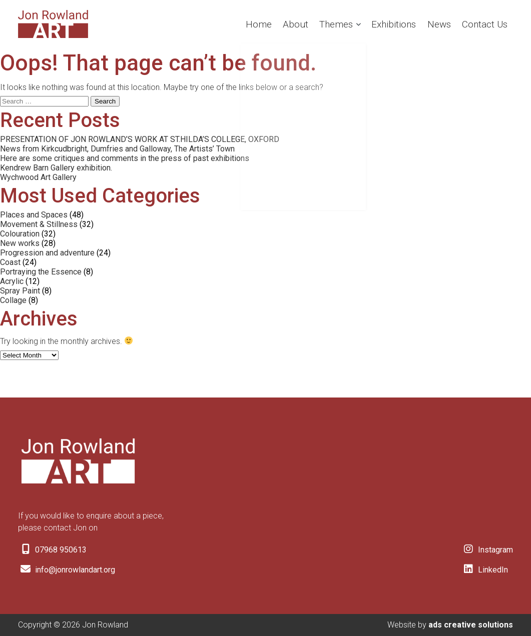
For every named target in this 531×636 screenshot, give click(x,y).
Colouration (20, 233)
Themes (325, 24)
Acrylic (12, 281)
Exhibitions (386, 24)
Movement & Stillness (39, 224)
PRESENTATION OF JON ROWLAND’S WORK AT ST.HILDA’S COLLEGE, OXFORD (139, 139)
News (434, 24)
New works (20, 243)
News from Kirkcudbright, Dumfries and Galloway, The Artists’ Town (117, 149)
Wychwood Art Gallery (38, 177)
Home (243, 24)
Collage (13, 300)
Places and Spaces (34, 215)
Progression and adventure (47, 253)
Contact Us (483, 24)
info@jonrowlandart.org (66, 569)
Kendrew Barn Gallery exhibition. (56, 167)
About (282, 24)
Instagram (487, 549)
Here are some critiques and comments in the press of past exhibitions (124, 158)
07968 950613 (52, 549)
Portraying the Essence (41, 271)
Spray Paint (20, 291)
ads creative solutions (470, 625)
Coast (10, 262)
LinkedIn (484, 569)
